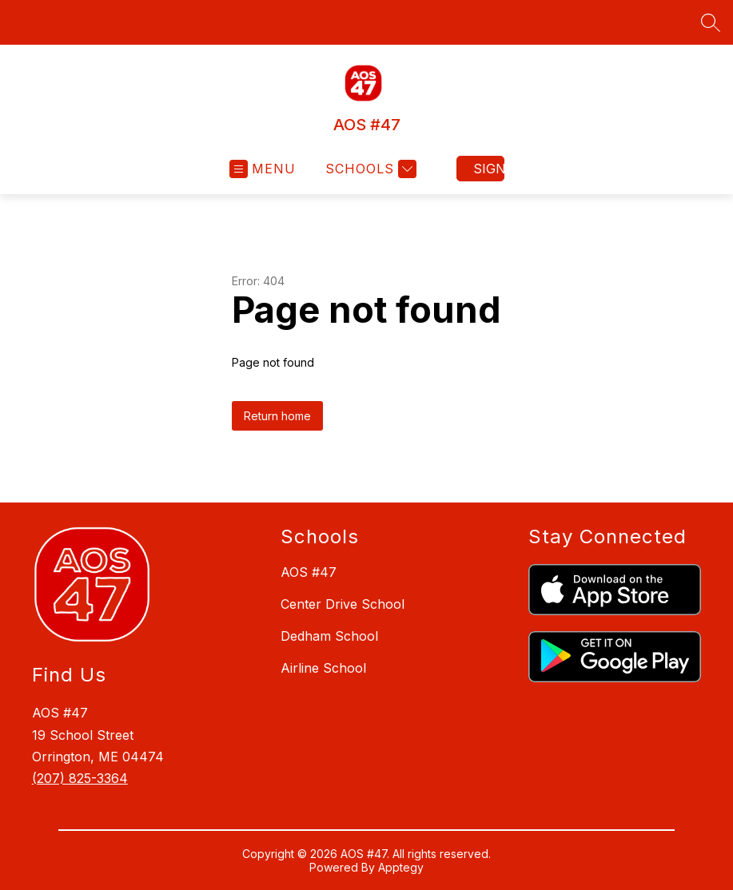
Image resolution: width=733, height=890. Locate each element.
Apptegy (401, 867)
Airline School (323, 668)
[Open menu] (262, 169)
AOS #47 (309, 572)
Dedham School (329, 636)
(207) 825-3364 (80, 778)
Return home (277, 416)
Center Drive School (342, 604)
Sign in (488, 169)
